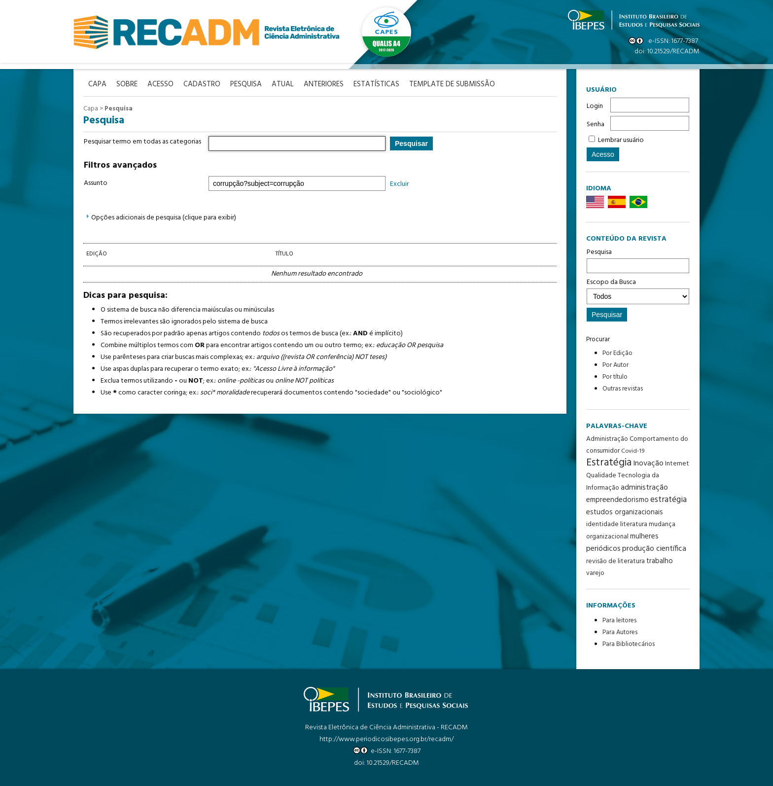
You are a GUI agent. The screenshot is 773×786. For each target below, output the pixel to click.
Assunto (95, 183)
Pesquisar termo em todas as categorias (142, 141)
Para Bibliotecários (628, 644)
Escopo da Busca (638, 290)
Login (595, 106)
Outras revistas (622, 389)
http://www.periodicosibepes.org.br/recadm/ (386, 739)
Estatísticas (376, 84)
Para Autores (619, 632)
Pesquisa (638, 260)
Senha (595, 124)
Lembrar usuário (621, 140)
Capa (90, 109)
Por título (615, 377)
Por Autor (615, 365)
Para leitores (619, 620)
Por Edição (617, 353)
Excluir (399, 184)
